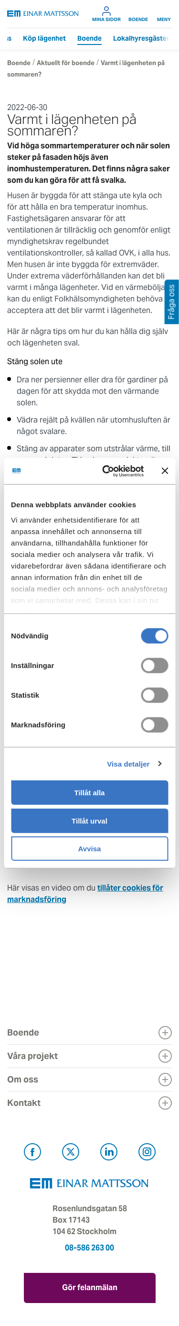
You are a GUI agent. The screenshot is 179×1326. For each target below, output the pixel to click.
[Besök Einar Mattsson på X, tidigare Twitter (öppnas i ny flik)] (70, 1153)
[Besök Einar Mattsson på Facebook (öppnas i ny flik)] (32, 1153)
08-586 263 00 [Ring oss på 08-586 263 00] (89, 1248)
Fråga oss (172, 302)
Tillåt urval (89, 820)
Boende (138, 14)
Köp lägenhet (44, 38)
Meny (164, 14)
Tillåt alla (89, 793)
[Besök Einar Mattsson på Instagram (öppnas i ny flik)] (147, 1153)
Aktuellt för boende (66, 63)
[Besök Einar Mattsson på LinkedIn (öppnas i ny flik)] (108, 1153)
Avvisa (89, 849)
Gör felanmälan (89, 1287)
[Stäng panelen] (164, 471)
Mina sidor (106, 14)
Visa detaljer (128, 763)
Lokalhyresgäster (141, 38)
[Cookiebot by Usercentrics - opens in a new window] (123, 471)
